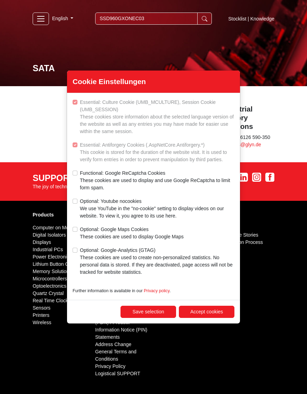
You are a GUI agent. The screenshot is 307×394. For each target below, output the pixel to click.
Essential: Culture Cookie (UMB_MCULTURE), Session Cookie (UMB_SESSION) (157, 117)
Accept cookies (206, 311)
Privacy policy (156, 290)
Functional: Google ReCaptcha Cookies (157, 180)
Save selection (148, 311)
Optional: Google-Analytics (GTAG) (157, 261)
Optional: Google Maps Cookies (132, 233)
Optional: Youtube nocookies (157, 209)
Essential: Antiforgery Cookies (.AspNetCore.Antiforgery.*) (157, 152)
